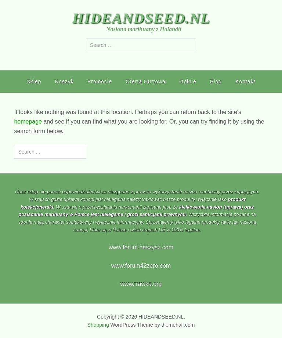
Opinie (187, 81)
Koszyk (64, 81)
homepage (28, 121)
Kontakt (245, 81)
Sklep (33, 81)
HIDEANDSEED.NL (141, 18)
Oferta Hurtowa (146, 81)
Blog (216, 81)
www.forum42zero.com (141, 265)
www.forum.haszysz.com (141, 247)
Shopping (98, 325)
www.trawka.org (141, 284)
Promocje (99, 81)
